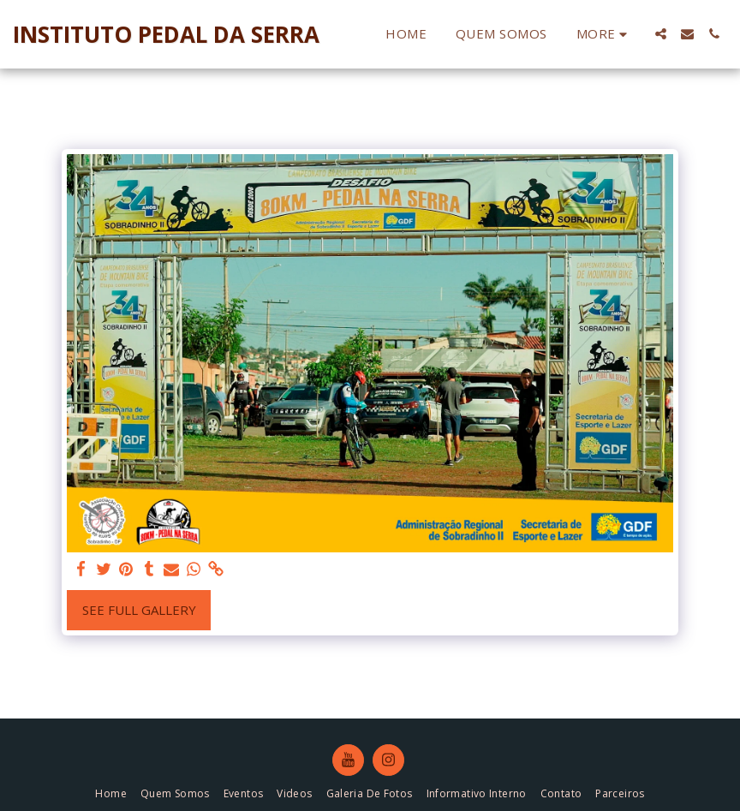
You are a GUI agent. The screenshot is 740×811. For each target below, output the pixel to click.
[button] (660, 33)
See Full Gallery (139, 609)
